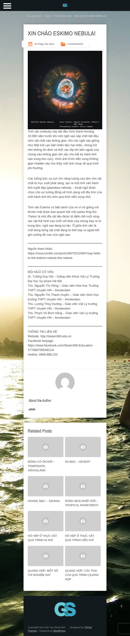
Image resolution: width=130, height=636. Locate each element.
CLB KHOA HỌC (75, 44)
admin (32, 409)
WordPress (59, 630)
